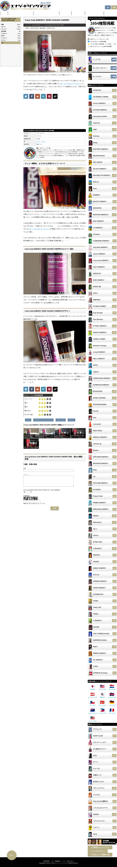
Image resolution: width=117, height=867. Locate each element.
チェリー (43, 141)
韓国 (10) (102, 696)
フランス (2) (112, 712)
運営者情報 (46, 861)
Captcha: (26, 498)
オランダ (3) (112, 688)
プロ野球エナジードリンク (100, 847)
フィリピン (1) (102, 712)
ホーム (4, 13)
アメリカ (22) (102, 688)
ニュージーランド (92, 712)
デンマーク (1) (102, 704)
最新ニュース (65, 13)
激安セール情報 (78, 13)
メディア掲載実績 (55, 861)
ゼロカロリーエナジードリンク (43, 420)
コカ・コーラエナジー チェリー (70, 83)
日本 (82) (92, 688)
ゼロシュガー (60, 420)
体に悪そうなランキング (94, 13)
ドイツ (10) (112, 704)
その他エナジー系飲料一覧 (100, 854)
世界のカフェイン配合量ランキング (21, 13)
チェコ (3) (92, 704)
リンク (63, 861)
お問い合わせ (70, 861)
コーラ (38, 141)
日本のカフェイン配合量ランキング (47, 13)
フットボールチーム (98, 851)
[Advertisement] (54, 114)
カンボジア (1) (112, 696)
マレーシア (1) (92, 720)
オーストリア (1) (92, 696)
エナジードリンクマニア (60, 863)
